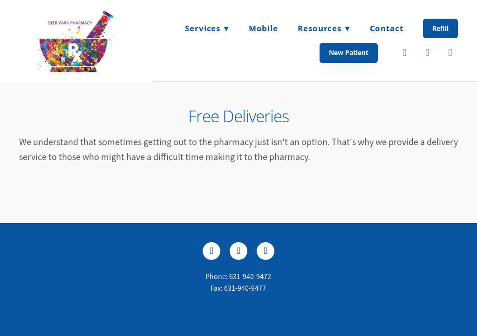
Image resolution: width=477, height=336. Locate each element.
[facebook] (404, 52)
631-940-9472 (250, 276)
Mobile (263, 28)
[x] (238, 251)
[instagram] (450, 52)
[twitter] (427, 52)
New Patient (348, 52)
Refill (440, 28)
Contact (386, 28)
